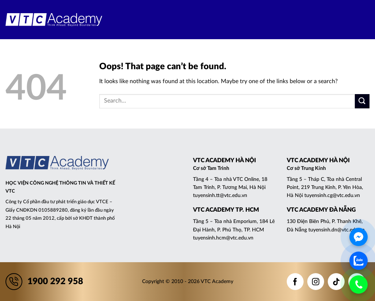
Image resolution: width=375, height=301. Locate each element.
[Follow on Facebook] (295, 281)
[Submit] (362, 101)
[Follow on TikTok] (336, 281)
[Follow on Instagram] (315, 281)
